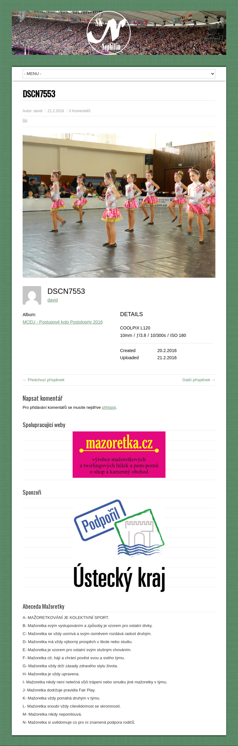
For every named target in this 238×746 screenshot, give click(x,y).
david (37, 111)
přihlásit (109, 407)
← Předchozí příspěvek (43, 379)
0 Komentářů (79, 111)
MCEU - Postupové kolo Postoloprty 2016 (63, 322)
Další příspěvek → (199, 379)
